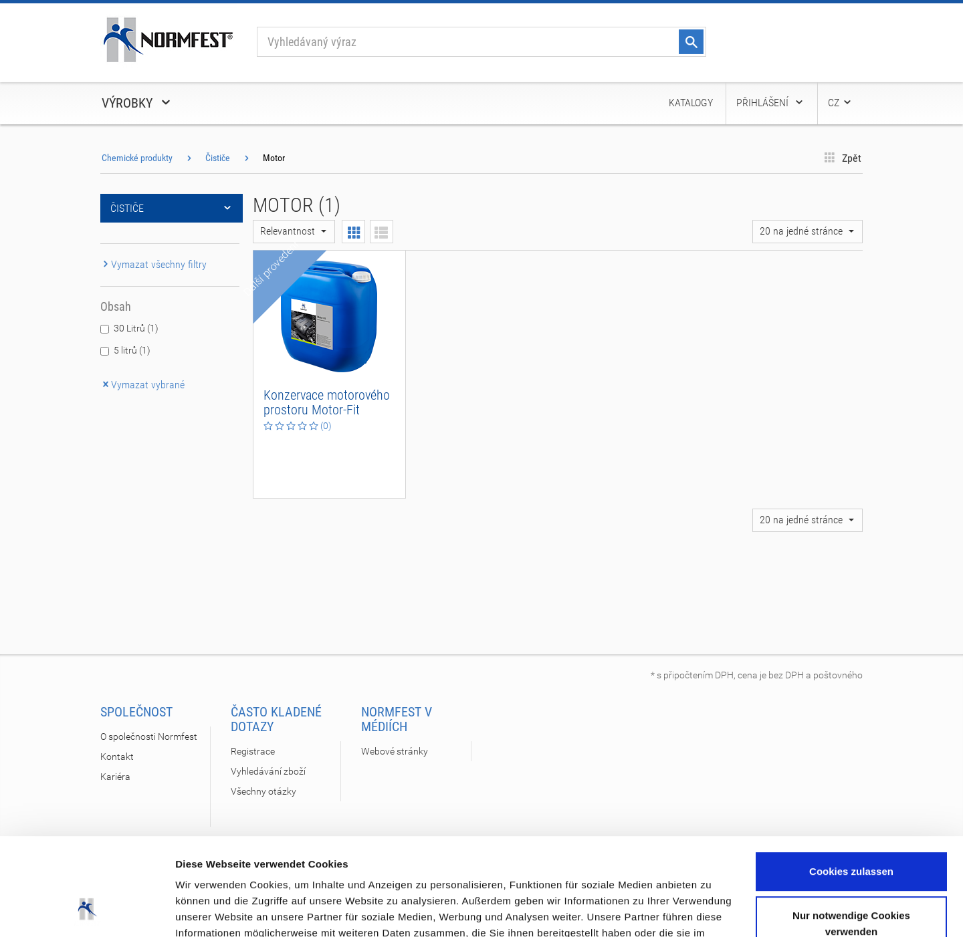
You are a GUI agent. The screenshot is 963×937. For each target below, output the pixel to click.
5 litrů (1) (132, 350)
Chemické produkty (137, 157)
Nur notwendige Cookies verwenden (851, 831)
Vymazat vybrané (142, 384)
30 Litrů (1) (136, 328)
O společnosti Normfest (148, 736)
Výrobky (137, 103)
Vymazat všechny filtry (153, 264)
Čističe (217, 157)
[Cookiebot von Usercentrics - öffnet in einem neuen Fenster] (86, 911)
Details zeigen (209, 910)
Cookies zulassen (851, 780)
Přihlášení (770, 102)
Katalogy (691, 102)
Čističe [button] (171, 208)
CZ (840, 102)
